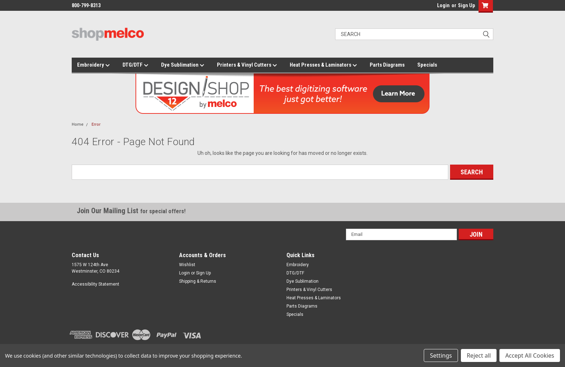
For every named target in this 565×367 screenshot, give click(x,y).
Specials (427, 65)
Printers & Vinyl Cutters (247, 65)
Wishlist (187, 264)
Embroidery (93, 65)
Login (443, 5)
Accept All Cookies (529, 355)
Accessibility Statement (95, 284)
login (435, 7)
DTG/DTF (135, 65)
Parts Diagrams (387, 65)
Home (78, 124)
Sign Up (466, 5)
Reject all (479, 355)
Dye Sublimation (182, 65)
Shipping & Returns (197, 281)
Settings (441, 355)
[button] (484, 6)
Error (96, 124)
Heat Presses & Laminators (323, 65)
